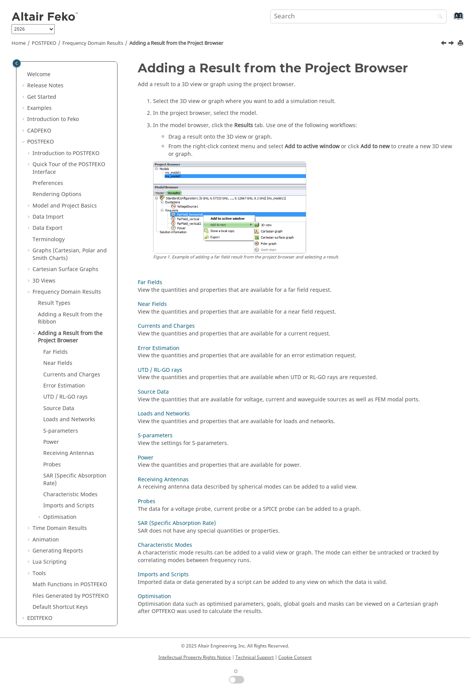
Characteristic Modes (70, 394)
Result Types (54, 202)
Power (51, 341)
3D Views (44, 180)
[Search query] (358, 16)
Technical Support (254, 657)
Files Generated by (71, 495)
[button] (29, 64)
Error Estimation (64, 285)
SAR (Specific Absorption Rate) (74, 379)
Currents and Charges (71, 274)
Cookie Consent (295, 657)
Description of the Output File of (68, 566)
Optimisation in (53, 540)
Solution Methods (56, 529)
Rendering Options (57, 94)
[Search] (438, 17)
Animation (46, 439)
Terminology (49, 139)
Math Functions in (70, 484)
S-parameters (60, 330)
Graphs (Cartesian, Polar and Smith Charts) (70, 154)
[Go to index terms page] (450, 20)
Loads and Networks (69, 319)
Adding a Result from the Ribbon (70, 218)
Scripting (50, 461)
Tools (39, 473)
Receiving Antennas (68, 352)
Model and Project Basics (65, 105)
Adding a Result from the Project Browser (176, 43)
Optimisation (60, 416)
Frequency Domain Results (92, 43)
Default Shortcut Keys (60, 506)
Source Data (58, 308)
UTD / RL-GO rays (65, 296)
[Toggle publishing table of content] (17, 63)
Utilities (43, 552)
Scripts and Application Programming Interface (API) (64, 596)
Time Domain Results (60, 427)
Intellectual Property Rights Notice (194, 657)
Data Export (47, 127)
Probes (52, 364)
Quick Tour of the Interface (69, 67)
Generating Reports (58, 450)
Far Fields (55, 251)
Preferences (48, 82)
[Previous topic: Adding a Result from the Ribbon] (444, 44)
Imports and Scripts (68, 405)
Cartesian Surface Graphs (65, 169)
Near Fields (57, 262)
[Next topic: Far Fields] (452, 44)
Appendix (39, 611)
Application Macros (58, 581)
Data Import (48, 116)
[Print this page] (461, 43)
